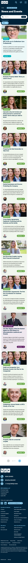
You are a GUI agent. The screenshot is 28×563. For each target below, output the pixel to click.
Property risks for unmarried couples (11, 440)
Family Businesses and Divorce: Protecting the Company (12, 185)
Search (23, 16)
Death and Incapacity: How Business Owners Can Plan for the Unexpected (13, 369)
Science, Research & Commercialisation (18, 534)
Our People (3, 527)
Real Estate (16, 531)
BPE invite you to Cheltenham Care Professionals (13, 42)
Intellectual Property (4, 519)
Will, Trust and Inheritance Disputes (20, 517)
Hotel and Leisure (17, 529)
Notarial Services (4, 521)
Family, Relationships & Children (20, 509)
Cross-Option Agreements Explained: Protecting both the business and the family (12, 221)
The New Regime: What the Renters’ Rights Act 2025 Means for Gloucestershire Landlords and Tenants (14, 331)
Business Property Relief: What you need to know (13, 77)
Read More (7, 56)
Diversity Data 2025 (12, 544)
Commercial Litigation (5, 513)
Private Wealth (16, 511)
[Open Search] (16, 2)
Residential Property (17, 513)
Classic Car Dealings (18, 519)
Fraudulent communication (5, 542)
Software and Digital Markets (19, 537)
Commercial (3, 511)
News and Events (4, 529)
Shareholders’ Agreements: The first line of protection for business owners (14, 293)
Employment (3, 515)
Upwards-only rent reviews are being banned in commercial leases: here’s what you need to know (12, 114)
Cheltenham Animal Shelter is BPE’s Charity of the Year (14, 405)
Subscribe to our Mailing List (15, 503)
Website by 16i (3, 559)
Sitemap (9, 559)
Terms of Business (4, 544)
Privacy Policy (12, 540)
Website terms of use (4, 540)
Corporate (2, 509)
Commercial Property (4, 517)
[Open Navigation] (25, 2)
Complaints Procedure (16, 542)
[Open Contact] (20, 2)
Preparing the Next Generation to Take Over (13, 150)
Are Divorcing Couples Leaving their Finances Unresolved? (12, 257)
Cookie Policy (19, 540)
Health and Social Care (18, 527)
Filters (5, 23)
